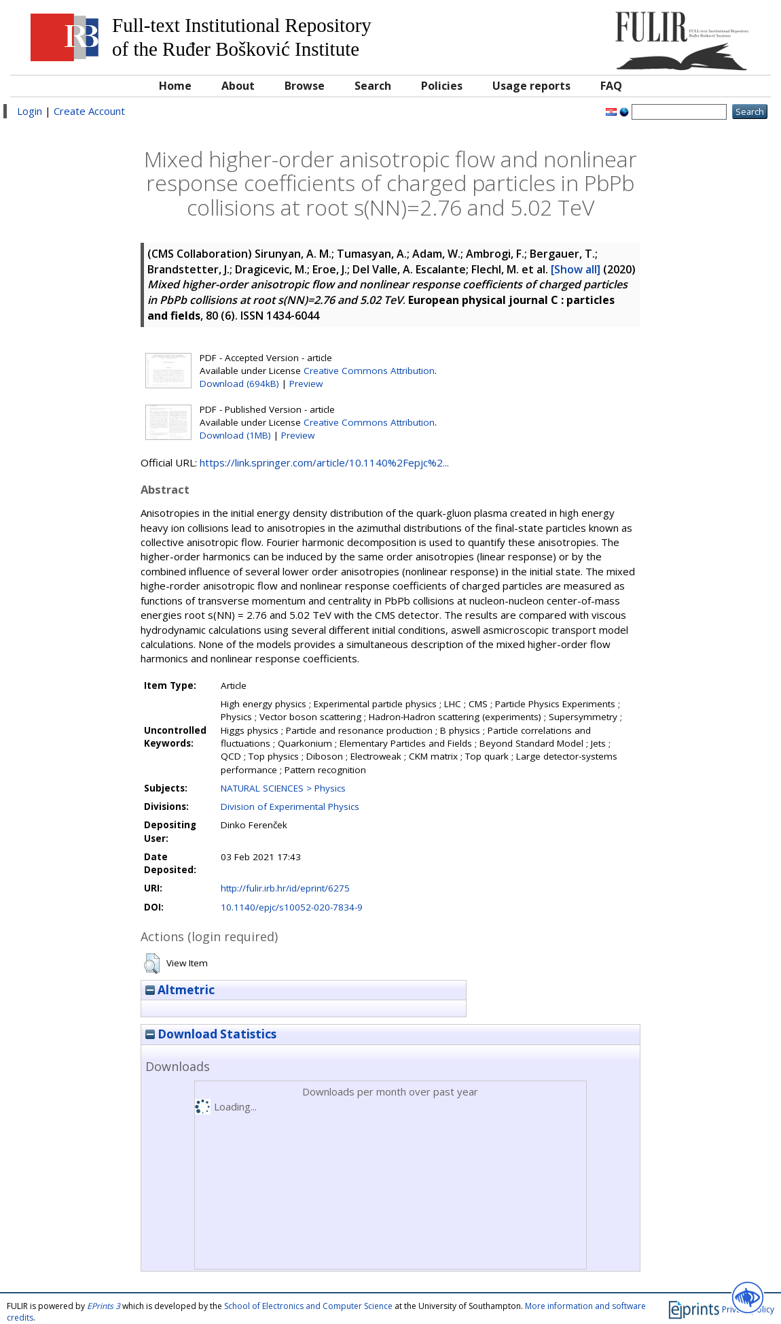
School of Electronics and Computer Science (308, 1306)
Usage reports (531, 85)
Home (175, 85)
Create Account (89, 111)
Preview (306, 383)
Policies (441, 85)
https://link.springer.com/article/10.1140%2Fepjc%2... (324, 462)
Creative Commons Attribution (369, 370)
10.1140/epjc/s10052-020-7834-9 (292, 907)
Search (373, 85)
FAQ (611, 85)
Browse (305, 85)
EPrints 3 (103, 1306)
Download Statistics (210, 1034)
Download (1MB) (235, 435)
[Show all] (575, 269)
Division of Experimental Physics (290, 806)
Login (29, 111)
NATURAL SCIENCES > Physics (283, 788)
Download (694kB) (239, 383)
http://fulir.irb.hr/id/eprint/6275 (285, 888)
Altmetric (180, 990)
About (238, 85)
